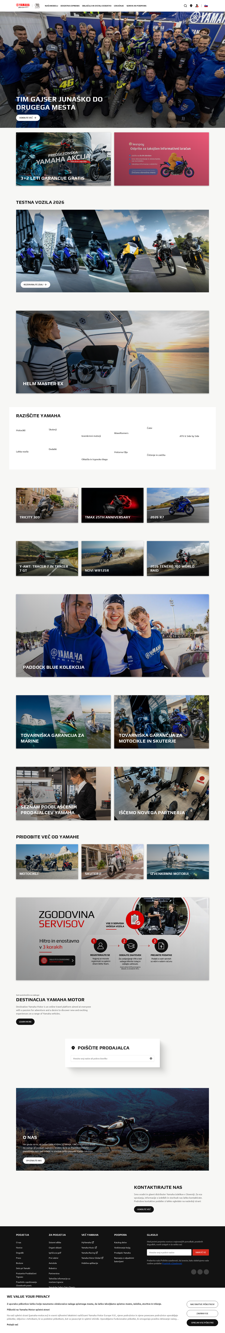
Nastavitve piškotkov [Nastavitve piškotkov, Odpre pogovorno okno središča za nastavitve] (202, 1304)
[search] (185, 6)
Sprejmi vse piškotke (202, 1322)
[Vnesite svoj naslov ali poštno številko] (112, 1097)
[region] (112, 1310)
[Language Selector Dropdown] (206, 6)
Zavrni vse (202, 1313)
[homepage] (23, 5)
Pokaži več (12, 1324)
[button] (151, 1097)
